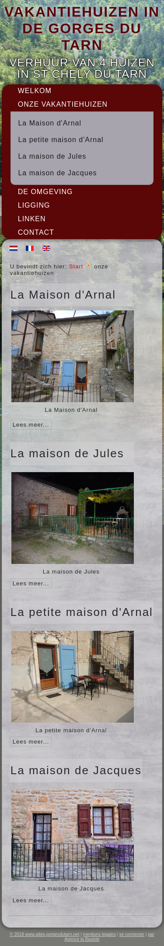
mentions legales (99, 934)
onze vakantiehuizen (63, 104)
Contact (36, 232)
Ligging (34, 205)
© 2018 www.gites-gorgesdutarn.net (44, 934)
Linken (32, 219)
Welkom (35, 90)
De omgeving (45, 191)
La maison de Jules (52, 156)
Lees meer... (31, 424)
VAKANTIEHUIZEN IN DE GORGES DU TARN (82, 28)
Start (76, 266)
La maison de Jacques (57, 173)
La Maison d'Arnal (49, 123)
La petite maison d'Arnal (60, 139)
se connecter (131, 934)
